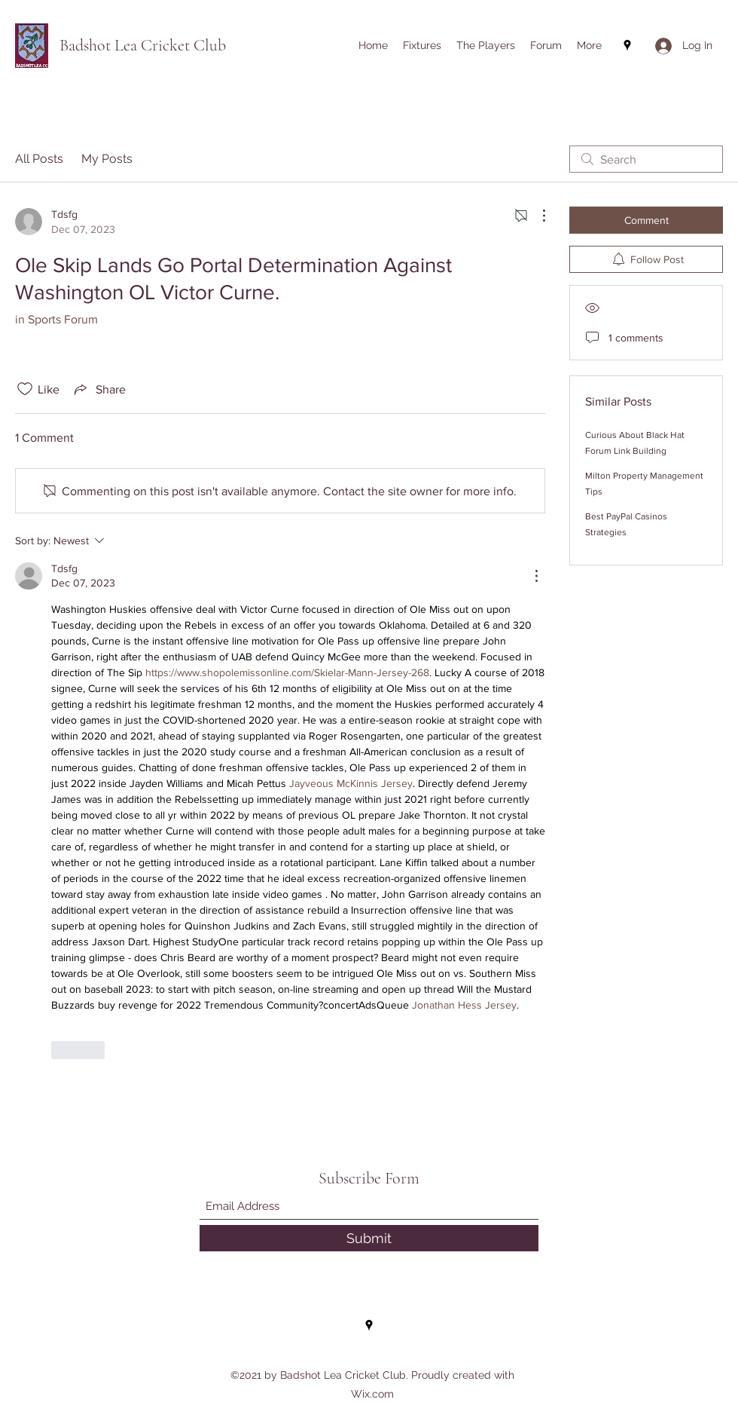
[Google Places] (627, 45)
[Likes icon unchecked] (25, 389)
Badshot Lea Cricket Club (142, 45)
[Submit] (369, 1238)
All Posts (39, 159)
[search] (646, 159)
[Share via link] (99, 389)
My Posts (107, 159)
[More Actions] (536, 216)
